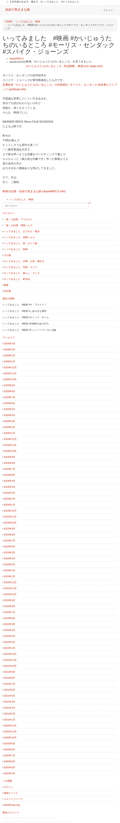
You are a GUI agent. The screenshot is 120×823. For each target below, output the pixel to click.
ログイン (8, 787)
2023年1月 (9, 576)
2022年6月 (9, 618)
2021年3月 (9, 707)
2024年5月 (9, 480)
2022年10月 (10, 594)
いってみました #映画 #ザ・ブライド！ (24, 304)
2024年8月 (9, 463)
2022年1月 (9, 648)
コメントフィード (13, 799)
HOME (8, 21)
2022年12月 (10, 582)
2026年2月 (9, 355)
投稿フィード (11, 793)
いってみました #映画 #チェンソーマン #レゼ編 (29, 330)
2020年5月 (9, 767)
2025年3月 (9, 421)
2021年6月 (9, 689)
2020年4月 (9, 773)
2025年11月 (10, 373)
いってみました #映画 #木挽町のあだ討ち (26, 323)
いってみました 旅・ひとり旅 (20, 243)
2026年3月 (9, 349)
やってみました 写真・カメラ (20, 267)
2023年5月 (9, 552)
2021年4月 (9, 701)
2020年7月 (9, 755)
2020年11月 (10, 731)
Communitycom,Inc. (60, 821)
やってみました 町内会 (17, 279)
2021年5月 (9, 695)
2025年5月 (9, 409)
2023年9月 (9, 528)
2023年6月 (9, 546)
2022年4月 (9, 630)
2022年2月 (9, 642)
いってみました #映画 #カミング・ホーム (26, 317)
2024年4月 (9, 486)
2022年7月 (9, 612)
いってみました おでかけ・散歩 (22, 231)
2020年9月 (9, 743)
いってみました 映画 (28, 21)
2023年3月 (9, 564)
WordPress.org (12, 805)
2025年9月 (9, 385)
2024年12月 (10, 439)
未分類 (7, 291)
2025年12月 (10, 367)
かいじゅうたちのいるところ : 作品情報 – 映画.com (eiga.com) (64, 66)
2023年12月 (10, 510)
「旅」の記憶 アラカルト (18, 219)
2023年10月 (10, 522)
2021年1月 (9, 719)
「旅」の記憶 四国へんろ (18, 225)
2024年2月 (9, 498)
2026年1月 (9, 361)
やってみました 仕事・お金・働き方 (24, 261)
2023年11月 (10, 516)
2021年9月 (9, 672)
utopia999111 (16, 58)
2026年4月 (9, 343)
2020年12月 (10, 725)
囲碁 (6, 285)
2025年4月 (9, 415)
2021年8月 (9, 677)
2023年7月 (9, 540)
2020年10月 (10, 737)
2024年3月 (9, 492)
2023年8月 (9, 534)
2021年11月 (10, 660)
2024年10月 (10, 451)
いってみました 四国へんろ (19, 237)
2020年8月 (9, 749)
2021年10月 (10, 666)
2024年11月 (10, 445)
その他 (7, 255)
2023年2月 (9, 570)
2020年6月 (9, 761)
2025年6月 (9, 403)
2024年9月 (9, 457)
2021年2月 (9, 713)
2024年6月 (9, 475)
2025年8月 (9, 391)
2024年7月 (9, 469)
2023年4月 (9, 558)
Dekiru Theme (38, 821)
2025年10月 (10, 379)
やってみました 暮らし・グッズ (22, 273)
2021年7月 (9, 683)
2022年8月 (9, 606)
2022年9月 (9, 600)
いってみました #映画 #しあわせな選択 (24, 311)
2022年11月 (10, 588)
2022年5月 (9, 624)
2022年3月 (9, 636)
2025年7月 (9, 397)
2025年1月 (9, 433)
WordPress (22, 821)
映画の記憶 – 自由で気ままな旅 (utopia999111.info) (34, 191)
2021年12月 (10, 654)
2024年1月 (9, 504)
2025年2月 (9, 427)
